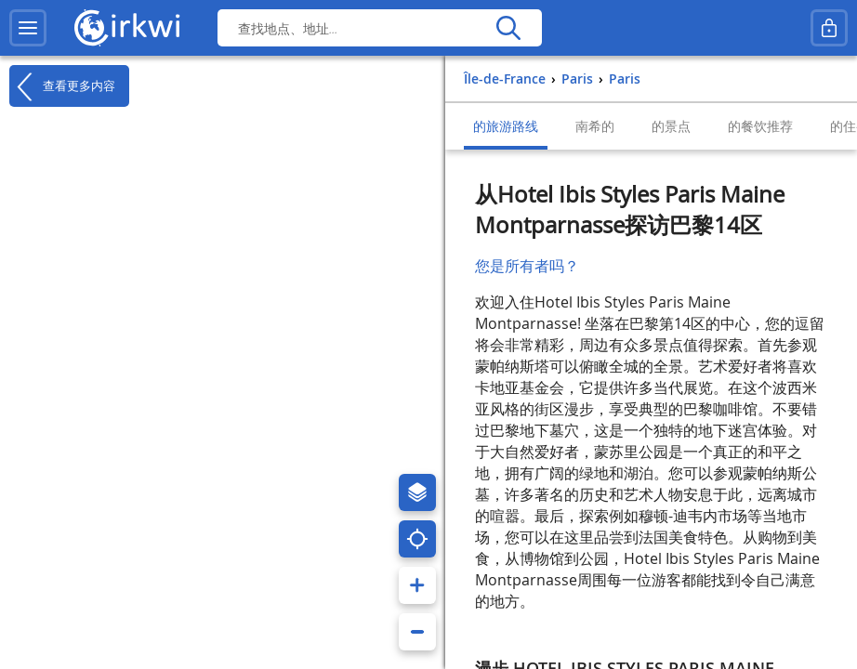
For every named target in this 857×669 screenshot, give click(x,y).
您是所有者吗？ (527, 266)
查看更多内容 (62, 86)
